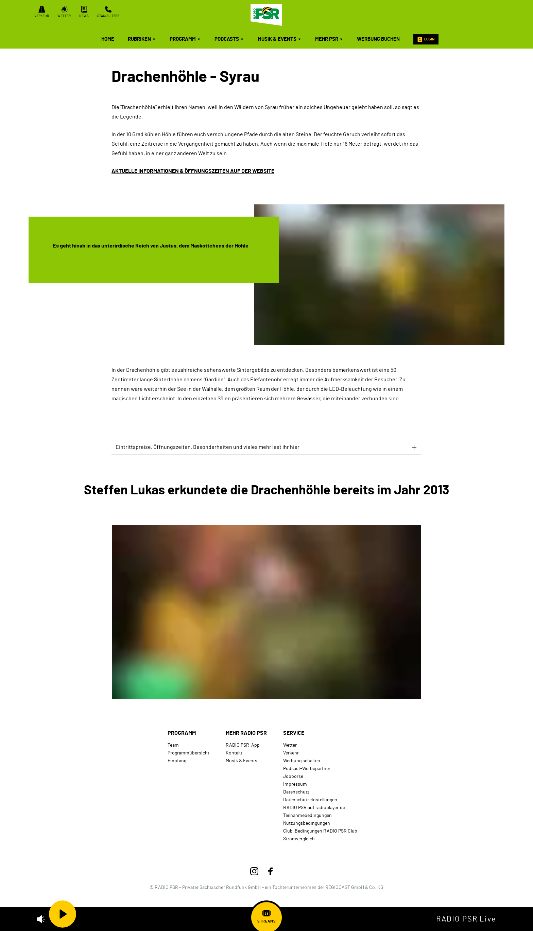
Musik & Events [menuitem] (280, 39)
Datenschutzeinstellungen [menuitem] (310, 799)
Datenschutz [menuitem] (296, 792)
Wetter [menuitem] (290, 745)
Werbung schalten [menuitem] (301, 760)
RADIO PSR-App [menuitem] (243, 745)
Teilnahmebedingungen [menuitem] (307, 815)
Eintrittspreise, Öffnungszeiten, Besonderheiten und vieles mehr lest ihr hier (207, 447)
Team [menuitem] (173, 745)
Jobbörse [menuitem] (293, 776)
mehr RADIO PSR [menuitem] (246, 733)
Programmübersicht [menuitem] (188, 752)
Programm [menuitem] (185, 39)
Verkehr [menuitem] (291, 752)
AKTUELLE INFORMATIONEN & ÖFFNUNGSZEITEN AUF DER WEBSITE (192, 171)
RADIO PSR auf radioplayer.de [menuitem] (314, 807)
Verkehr (41, 12)
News (84, 12)
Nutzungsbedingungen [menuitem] (306, 823)
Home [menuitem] (107, 39)
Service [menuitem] (293, 733)
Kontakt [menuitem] (234, 752)
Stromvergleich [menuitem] (299, 838)
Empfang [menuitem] (177, 760)
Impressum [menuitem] (295, 784)
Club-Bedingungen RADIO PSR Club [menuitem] (320, 831)
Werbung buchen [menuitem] (378, 39)
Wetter (64, 12)
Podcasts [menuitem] (229, 39)
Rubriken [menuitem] (142, 39)
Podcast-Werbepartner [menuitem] (306, 768)
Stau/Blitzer (108, 12)
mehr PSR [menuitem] (329, 39)
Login (425, 39)
